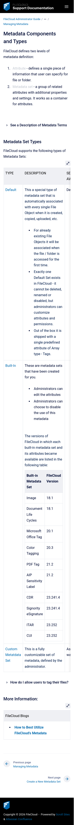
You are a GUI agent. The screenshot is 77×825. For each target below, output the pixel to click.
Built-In (10, 366)
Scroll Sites (63, 814)
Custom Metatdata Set (13, 655)
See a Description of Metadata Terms (38, 125)
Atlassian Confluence (19, 819)
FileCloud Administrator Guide (21, 19)
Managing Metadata (15, 24)
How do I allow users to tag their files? (39, 682)
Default (10, 190)
